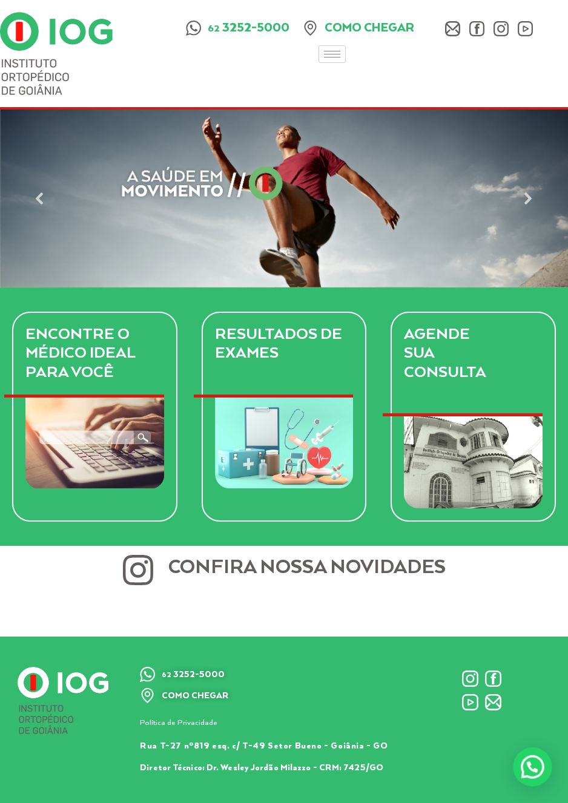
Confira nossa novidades (307, 567)
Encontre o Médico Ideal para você (80, 353)
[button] (40, 198)
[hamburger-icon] (332, 54)
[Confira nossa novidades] (138, 570)
